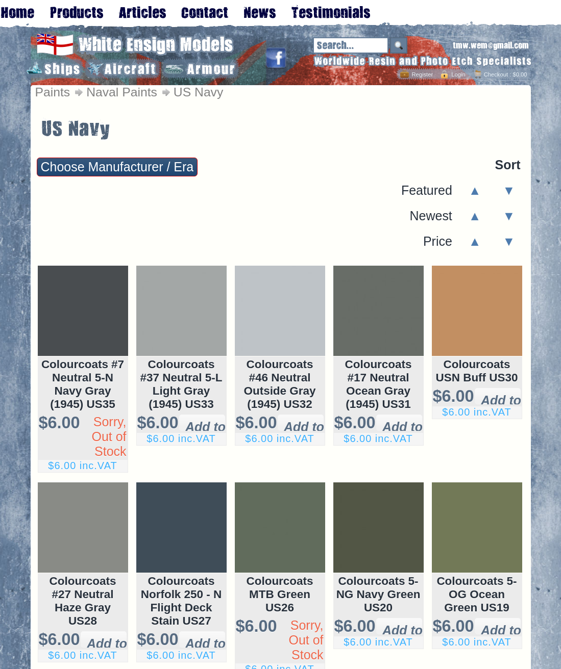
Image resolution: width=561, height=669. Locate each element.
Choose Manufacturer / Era (117, 167)
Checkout (496, 74)
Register (422, 74)
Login (458, 74)
